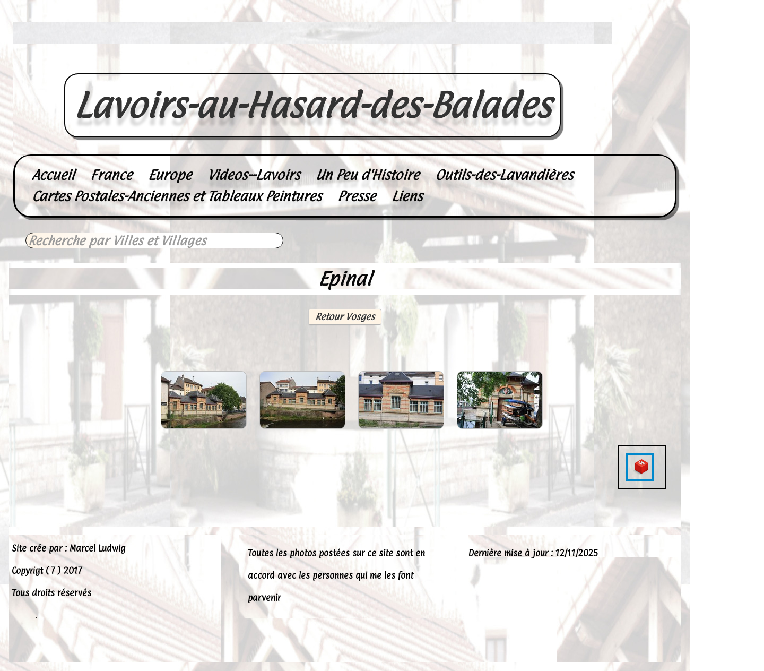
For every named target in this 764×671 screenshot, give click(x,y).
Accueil (53, 175)
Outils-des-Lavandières (504, 175)
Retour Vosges (345, 316)
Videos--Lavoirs (253, 175)
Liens (407, 196)
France (111, 175)
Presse (356, 196)
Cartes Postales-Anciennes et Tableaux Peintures (177, 196)
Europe (170, 175)
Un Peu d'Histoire (367, 175)
